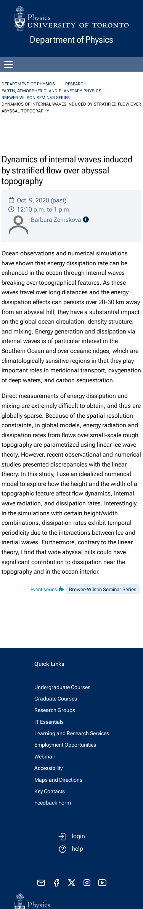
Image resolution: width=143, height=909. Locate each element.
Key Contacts (49, 791)
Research (76, 84)
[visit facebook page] (56, 882)
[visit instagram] (87, 882)
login (78, 836)
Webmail (44, 756)
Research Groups (54, 710)
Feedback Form (52, 803)
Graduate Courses (55, 699)
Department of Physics (28, 84)
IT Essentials (49, 722)
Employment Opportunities (65, 745)
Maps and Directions (58, 780)
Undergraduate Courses (62, 687)
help (77, 848)
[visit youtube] (102, 882)
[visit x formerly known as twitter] (71, 882)
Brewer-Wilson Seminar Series (36, 97)
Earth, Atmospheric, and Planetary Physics (51, 90)
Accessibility (48, 768)
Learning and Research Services (71, 733)
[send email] (41, 882)
